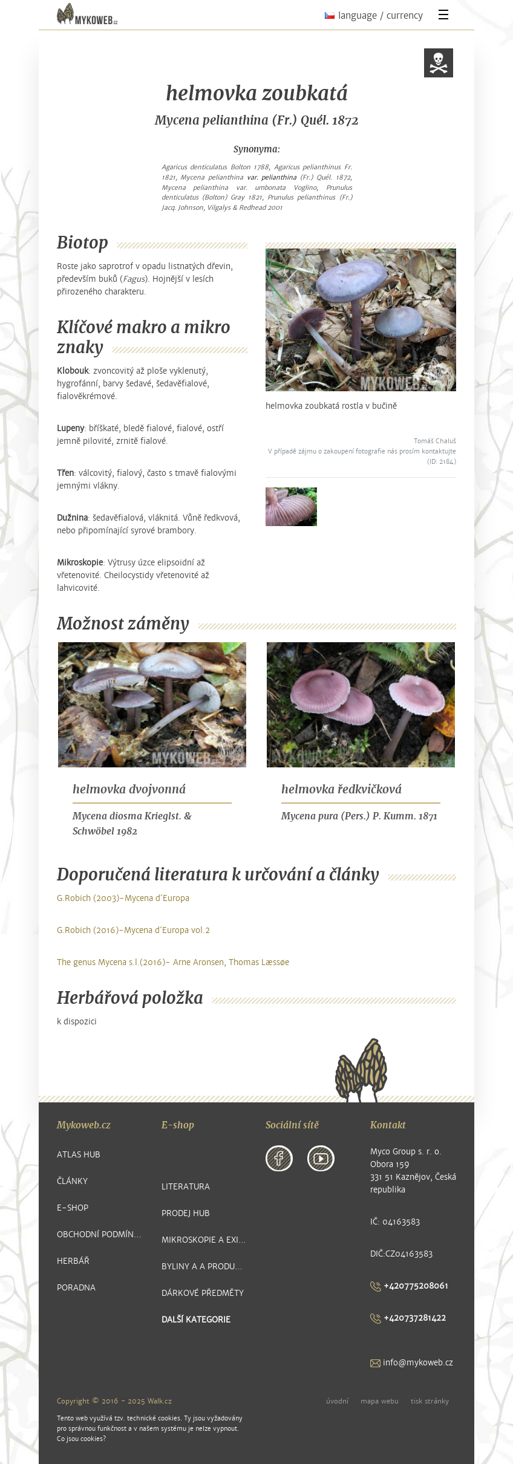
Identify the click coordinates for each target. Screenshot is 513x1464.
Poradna (76, 1288)
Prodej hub (186, 1213)
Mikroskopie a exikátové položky (205, 1240)
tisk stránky (430, 1401)
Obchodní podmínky (100, 1234)
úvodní (337, 1401)
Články (72, 1181)
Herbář (73, 1261)
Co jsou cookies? (81, 1439)
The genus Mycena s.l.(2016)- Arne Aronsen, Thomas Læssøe (173, 962)
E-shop (72, 1208)
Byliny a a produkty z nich (205, 1266)
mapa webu (380, 1401)
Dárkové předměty (203, 1293)
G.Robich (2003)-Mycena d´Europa (123, 898)
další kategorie (196, 1320)
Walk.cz (160, 1401)
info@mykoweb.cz (411, 1363)
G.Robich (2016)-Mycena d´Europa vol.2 (133, 930)
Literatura (186, 1187)
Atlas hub (78, 1155)
